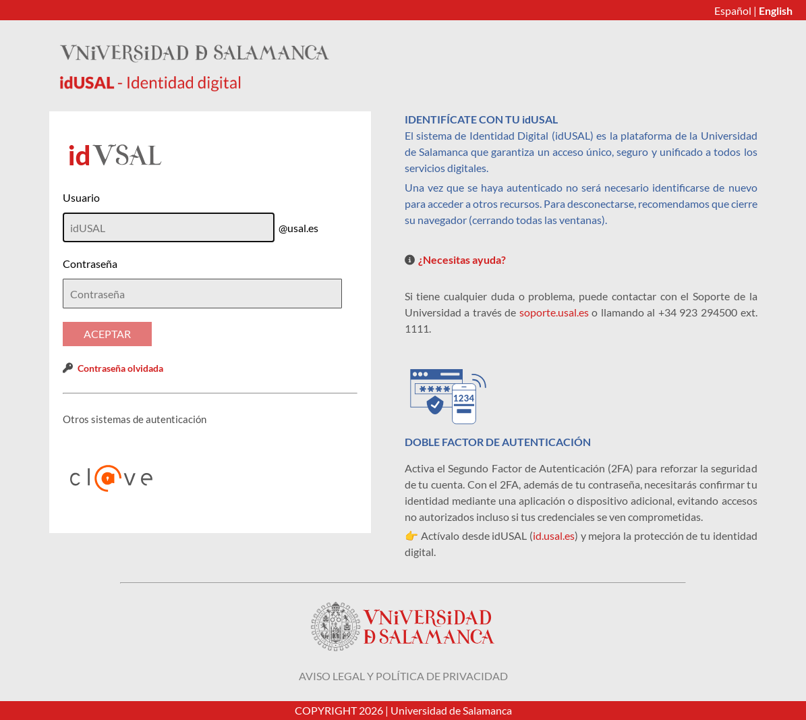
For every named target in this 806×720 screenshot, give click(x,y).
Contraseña (90, 263)
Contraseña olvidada (120, 368)
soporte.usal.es (554, 312)
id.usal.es (554, 535)
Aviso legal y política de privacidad (403, 675)
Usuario (81, 197)
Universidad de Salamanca (451, 710)
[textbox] (202, 293)
